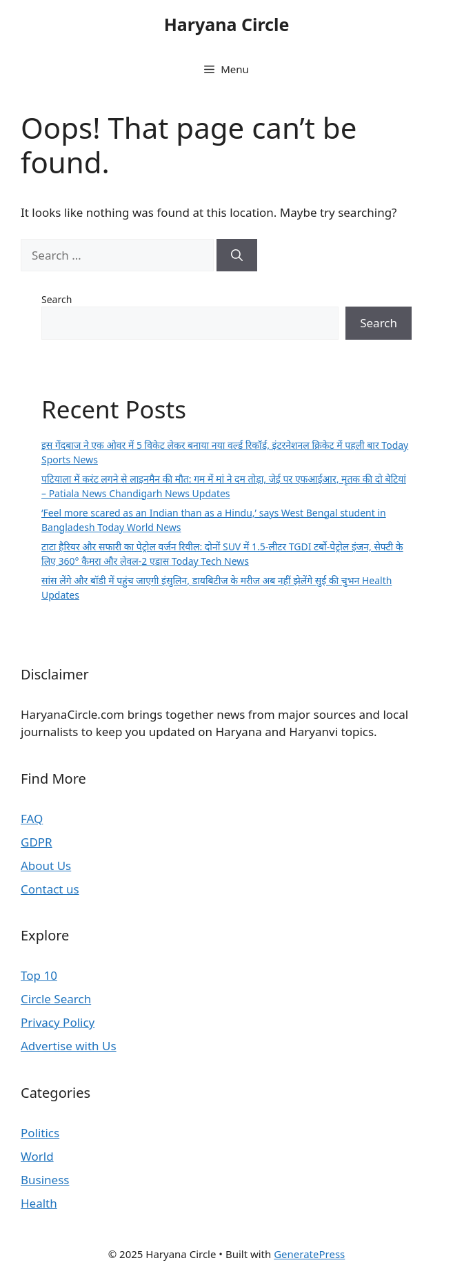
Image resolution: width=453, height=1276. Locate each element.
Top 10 (39, 975)
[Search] (237, 255)
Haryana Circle (227, 24)
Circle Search (56, 999)
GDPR (36, 842)
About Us (46, 865)
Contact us (50, 889)
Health (39, 1203)
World (37, 1156)
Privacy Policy (57, 1022)
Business (45, 1180)
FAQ (32, 818)
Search (56, 299)
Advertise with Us (69, 1046)
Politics (40, 1133)
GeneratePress (309, 1254)
